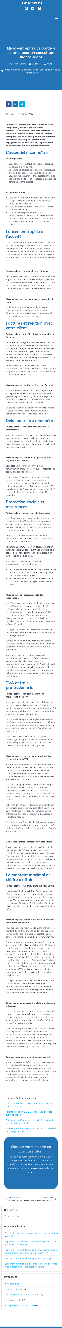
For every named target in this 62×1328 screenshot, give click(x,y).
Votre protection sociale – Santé (20, 1307)
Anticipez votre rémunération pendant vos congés (28, 1260)
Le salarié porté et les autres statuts (22, 1296)
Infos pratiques (12, 71)
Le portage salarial (30, 71)
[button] (56, 18)
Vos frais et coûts (13, 1301)
